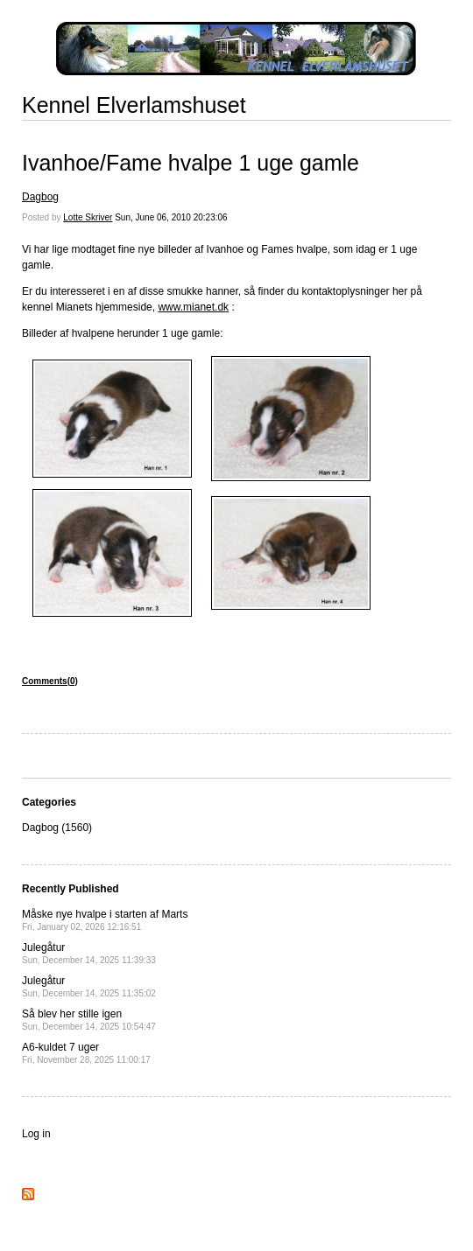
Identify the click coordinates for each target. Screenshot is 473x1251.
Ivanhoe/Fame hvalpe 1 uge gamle (190, 162)
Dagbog (40, 197)
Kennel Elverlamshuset (134, 105)
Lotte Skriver (87, 217)
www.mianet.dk (193, 307)
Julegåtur (89, 953)
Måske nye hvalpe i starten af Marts (104, 920)
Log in (36, 1134)
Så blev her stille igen (89, 1019)
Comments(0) (50, 681)
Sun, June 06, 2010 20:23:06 (171, 217)
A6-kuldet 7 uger (86, 1053)
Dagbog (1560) (57, 827)
